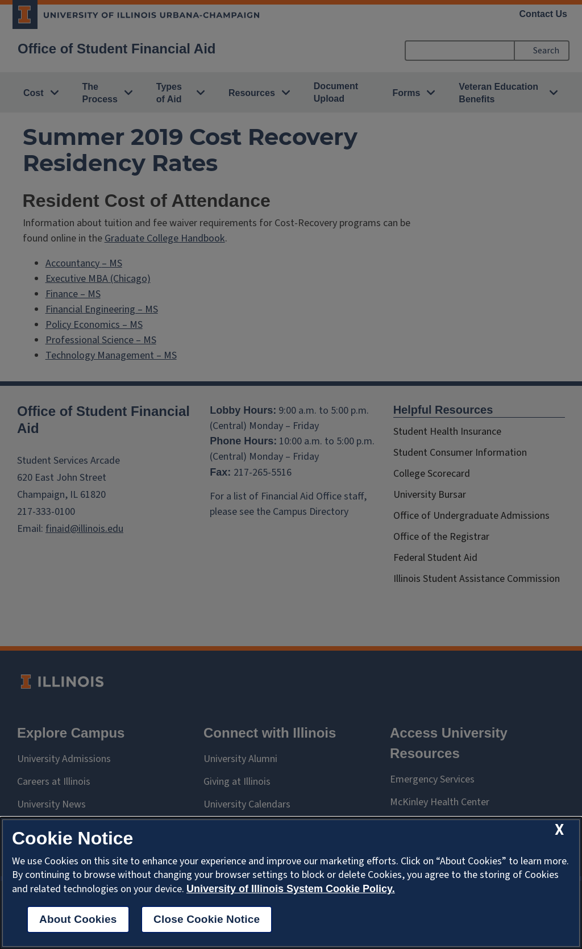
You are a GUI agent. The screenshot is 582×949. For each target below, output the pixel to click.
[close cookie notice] (559, 830)
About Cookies (78, 919)
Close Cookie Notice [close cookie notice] (206, 919)
